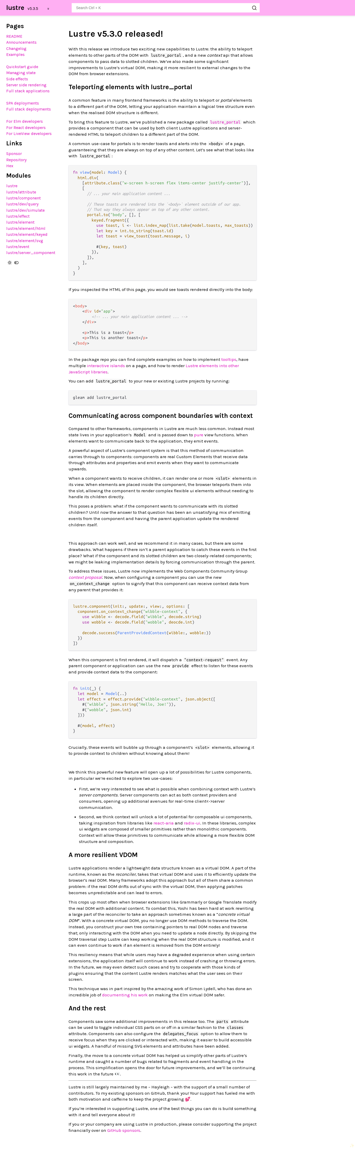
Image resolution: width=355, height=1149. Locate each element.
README (14, 36)
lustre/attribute (21, 192)
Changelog (16, 48)
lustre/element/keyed (27, 234)
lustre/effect (18, 216)
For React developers (26, 127)
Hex (9, 165)
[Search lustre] (166, 7)
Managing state (21, 72)
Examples (15, 54)
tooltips (228, 359)
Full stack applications (28, 90)
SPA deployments (22, 103)
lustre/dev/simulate (25, 210)
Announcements (21, 42)
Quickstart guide (22, 66)
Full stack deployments (28, 109)
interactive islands (106, 365)
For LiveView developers (29, 133)
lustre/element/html (25, 228)
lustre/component (23, 198)
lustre (15, 7)
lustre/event (17, 246)
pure (198, 434)
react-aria (163, 823)
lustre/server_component (30, 252)
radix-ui (192, 823)
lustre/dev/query (22, 204)
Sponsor (14, 153)
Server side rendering (26, 84)
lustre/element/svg (24, 240)
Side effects (17, 78)
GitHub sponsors (123, 1130)
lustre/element (20, 222)
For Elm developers (24, 121)
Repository (16, 159)
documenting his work (125, 994)
